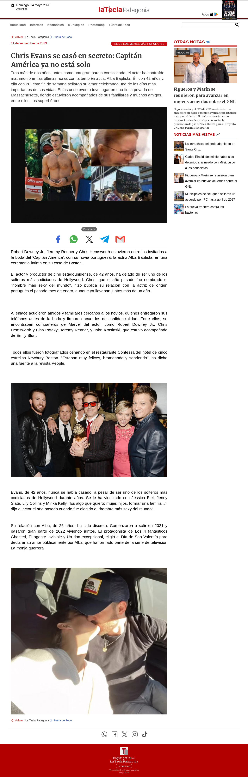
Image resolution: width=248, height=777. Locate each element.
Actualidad (18, 25)
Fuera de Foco (119, 25)
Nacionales (55, 25)
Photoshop (96, 25)
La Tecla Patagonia (37, 37)
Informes (36, 25)
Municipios (76, 25)
